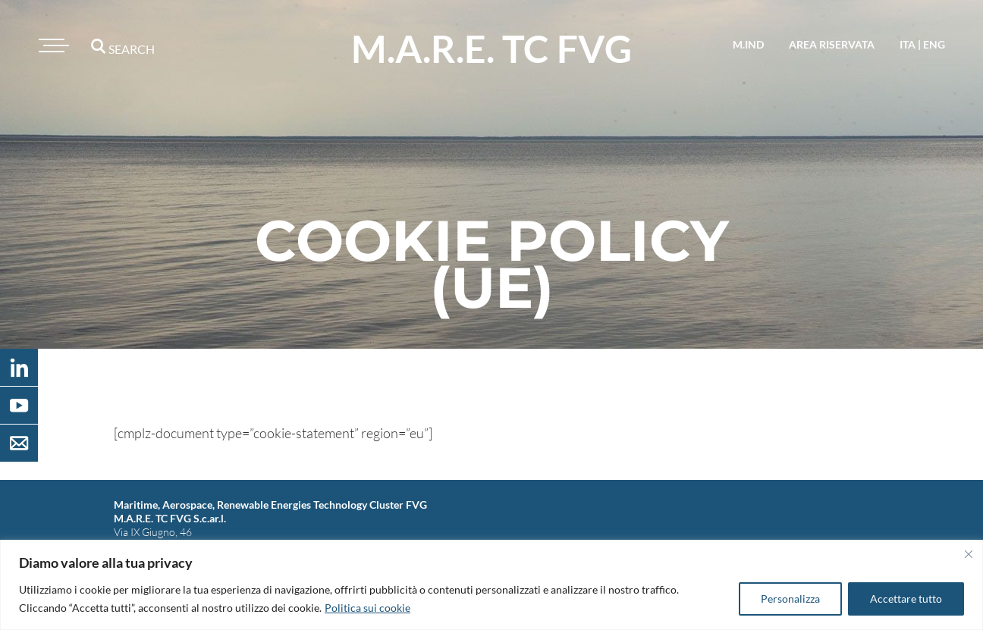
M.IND (748, 44)
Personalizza (790, 598)
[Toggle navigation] (51, 45)
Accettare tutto (906, 598)
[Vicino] (968, 554)
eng (934, 44)
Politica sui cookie (367, 607)
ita (907, 44)
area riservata (832, 44)
